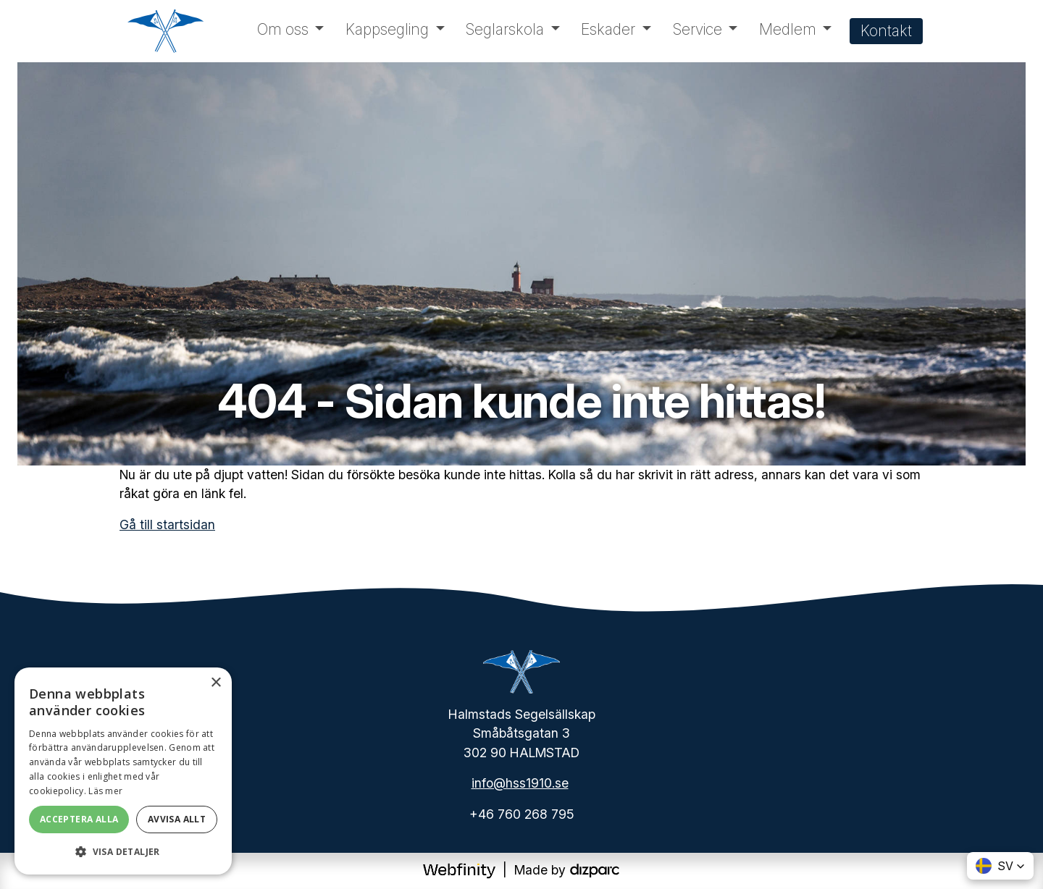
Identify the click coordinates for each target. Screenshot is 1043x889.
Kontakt (886, 31)
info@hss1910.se (520, 783)
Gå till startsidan (167, 524)
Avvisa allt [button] (177, 819)
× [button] (215, 683)
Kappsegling (387, 29)
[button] (1000, 866)
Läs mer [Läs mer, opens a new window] (105, 791)
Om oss (283, 29)
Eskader (608, 29)
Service (697, 29)
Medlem (787, 29)
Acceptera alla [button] (79, 819)
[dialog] (123, 771)
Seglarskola (505, 29)
